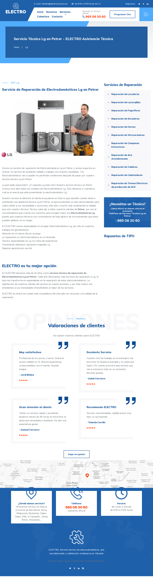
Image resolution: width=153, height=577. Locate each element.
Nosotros (51, 12)
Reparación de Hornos (123, 126)
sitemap (53, 561)
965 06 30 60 (94, 16)
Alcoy (44, 510)
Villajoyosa (21, 513)
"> (15, 8)
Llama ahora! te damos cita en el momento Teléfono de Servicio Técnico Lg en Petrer (127, 212)
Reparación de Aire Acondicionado (121, 157)
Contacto (57, 16)
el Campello (34, 516)
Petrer (25, 519)
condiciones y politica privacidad (87, 561)
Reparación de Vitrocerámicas (128, 135)
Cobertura (43, 16)
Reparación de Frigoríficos (125, 110)
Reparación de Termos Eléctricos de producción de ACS (129, 185)
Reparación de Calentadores (126, 175)
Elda (24, 516)
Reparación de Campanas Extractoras (125, 145)
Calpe (43, 513)
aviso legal (63, 561)
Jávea (44, 516)
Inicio (40, 12)
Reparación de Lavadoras (125, 94)
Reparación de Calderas (124, 167)
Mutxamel (34, 513)
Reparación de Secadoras (125, 118)
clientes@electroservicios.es (55, 4)
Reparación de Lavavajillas (125, 102)
